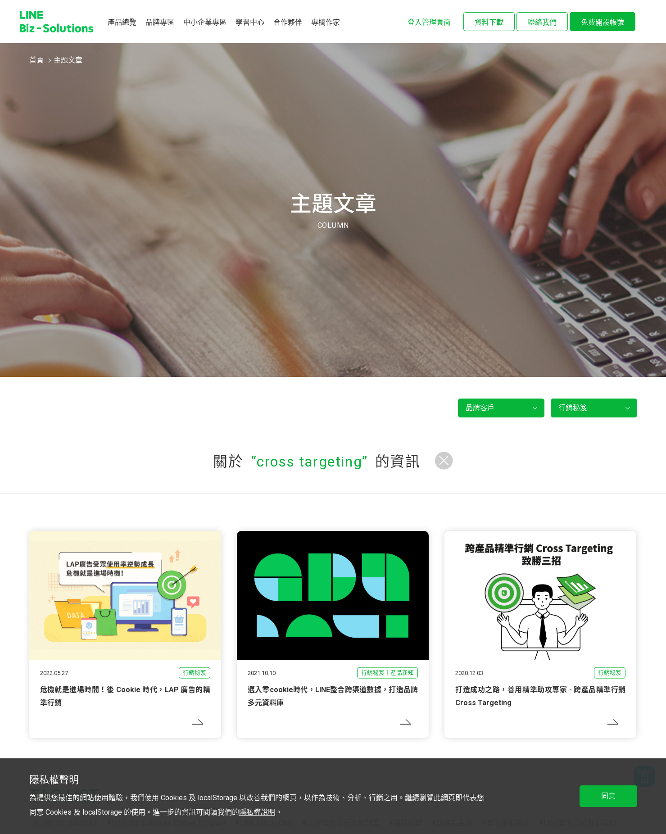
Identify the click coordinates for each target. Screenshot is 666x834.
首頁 (36, 60)
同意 (608, 796)
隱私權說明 (257, 812)
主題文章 (68, 60)
